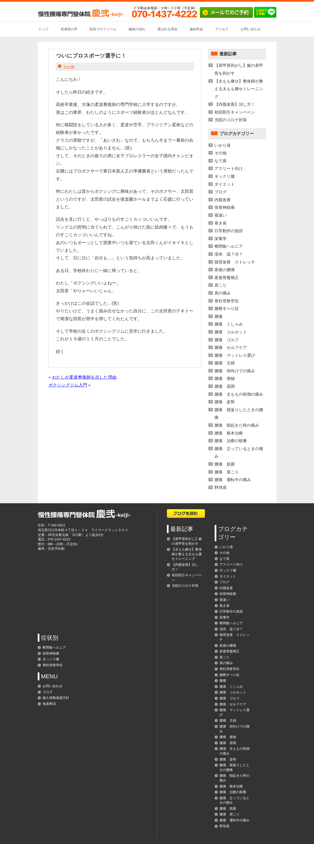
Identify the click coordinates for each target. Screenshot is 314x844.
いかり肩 (222, 145)
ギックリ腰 (224, 176)
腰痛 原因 (224, 386)
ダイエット (224, 184)
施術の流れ (136, 29)
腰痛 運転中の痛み (232, 479)
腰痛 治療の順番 (230, 441)
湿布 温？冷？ (228, 254)
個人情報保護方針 (56, 698)
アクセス (222, 29)
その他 (69, 67)
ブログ (220, 192)
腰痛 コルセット (230, 332)
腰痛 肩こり (226, 472)
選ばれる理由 (167, 29)
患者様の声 (69, 29)
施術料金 (196, 29)
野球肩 (220, 487)
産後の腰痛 (224, 269)
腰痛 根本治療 (228, 433)
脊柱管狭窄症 (226, 301)
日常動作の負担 (228, 231)
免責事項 (49, 704)
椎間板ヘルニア (228, 246)
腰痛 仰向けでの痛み (234, 371)
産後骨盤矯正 (226, 277)
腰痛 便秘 (224, 378)
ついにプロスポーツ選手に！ (91, 56)
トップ (43, 29)
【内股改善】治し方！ (234, 104)
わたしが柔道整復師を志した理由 (84, 377)
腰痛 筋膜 (224, 464)
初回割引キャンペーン (234, 112)
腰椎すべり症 (226, 308)
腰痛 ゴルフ (226, 340)
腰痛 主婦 (224, 363)
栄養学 (220, 238)
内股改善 (222, 200)
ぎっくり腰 (51, 659)
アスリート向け (228, 168)
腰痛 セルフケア (230, 347)
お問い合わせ (251, 29)
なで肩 (220, 161)
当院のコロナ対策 (230, 120)
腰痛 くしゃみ (228, 324)
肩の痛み (222, 293)
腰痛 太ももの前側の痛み (238, 394)
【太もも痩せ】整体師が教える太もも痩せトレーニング (238, 89)
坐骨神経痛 (224, 207)
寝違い (220, 215)
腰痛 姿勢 (224, 402)
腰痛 (218, 316)
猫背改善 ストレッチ (234, 262)
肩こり (220, 285)
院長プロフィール (103, 29)
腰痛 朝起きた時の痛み (236, 425)
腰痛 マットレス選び (234, 355)
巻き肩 (220, 223)
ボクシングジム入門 (67, 385)
